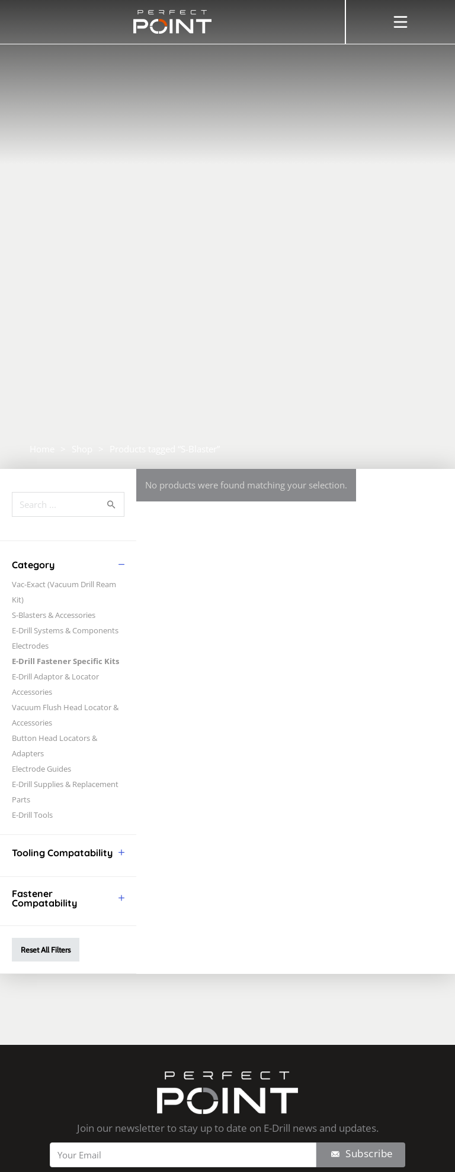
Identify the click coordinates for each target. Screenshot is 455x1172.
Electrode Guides (41, 768)
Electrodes (30, 645)
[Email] (183, 1154)
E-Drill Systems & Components (65, 630)
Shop (82, 449)
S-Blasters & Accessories (53, 615)
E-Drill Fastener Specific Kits (65, 661)
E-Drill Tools (32, 815)
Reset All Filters (46, 949)
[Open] (400, 22)
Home (42, 449)
